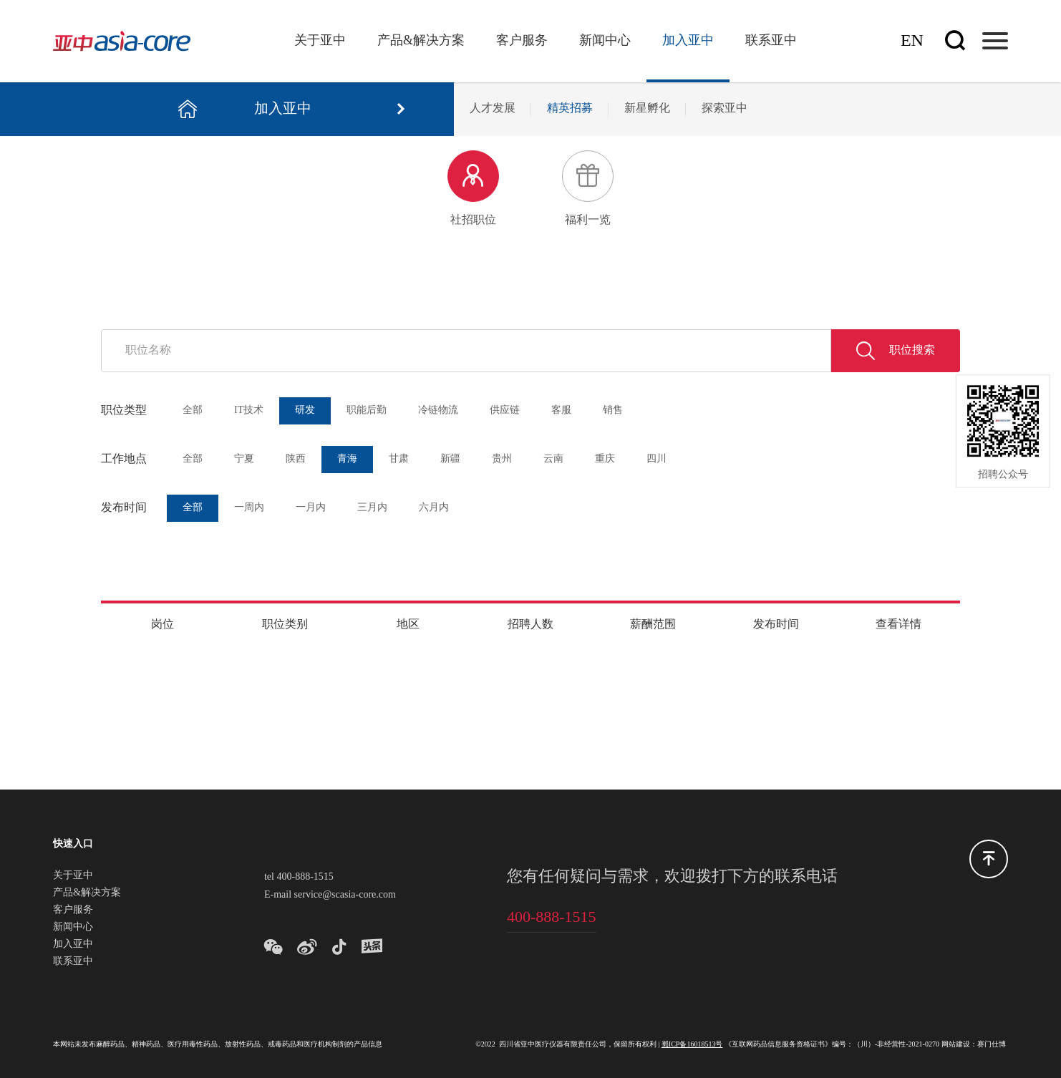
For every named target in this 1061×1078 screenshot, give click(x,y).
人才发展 (492, 108)
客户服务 (522, 41)
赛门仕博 (991, 1045)
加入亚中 (688, 41)
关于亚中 (320, 41)
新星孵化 (647, 108)
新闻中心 (605, 41)
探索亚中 (724, 108)
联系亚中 (771, 41)
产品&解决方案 (421, 41)
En (912, 41)
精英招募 (570, 108)
